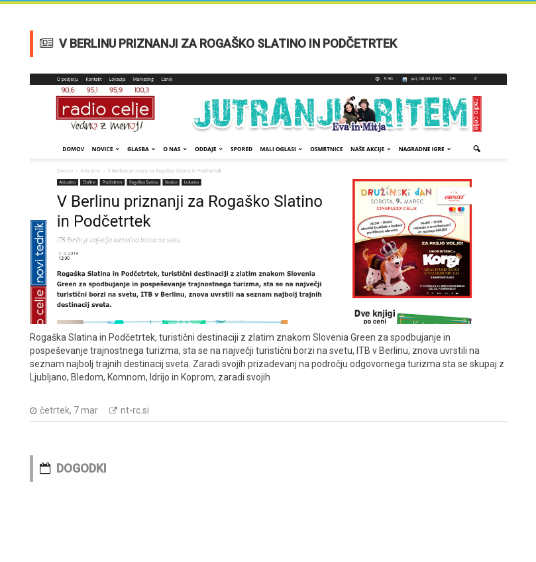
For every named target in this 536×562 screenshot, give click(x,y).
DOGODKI (81, 468)
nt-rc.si (135, 410)
